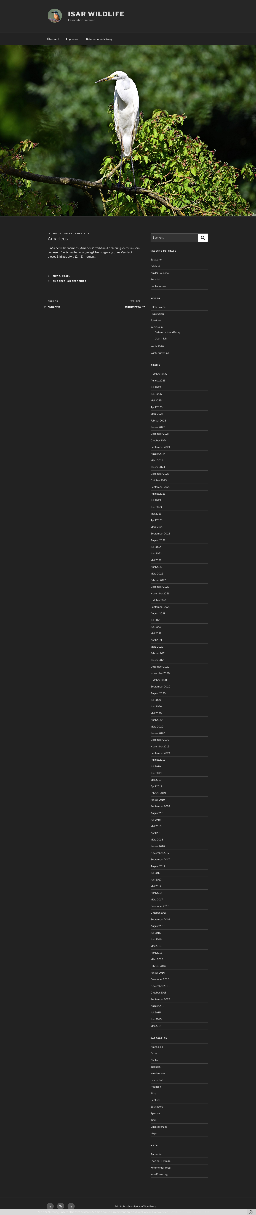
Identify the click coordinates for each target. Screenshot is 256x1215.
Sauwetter (156, 259)
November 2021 (160, 593)
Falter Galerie (158, 307)
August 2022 (158, 540)
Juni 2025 (156, 393)
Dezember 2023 (160, 473)
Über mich (53, 39)
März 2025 (157, 413)
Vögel (66, 276)
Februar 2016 (158, 966)
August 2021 (158, 613)
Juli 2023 (156, 500)
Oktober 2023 (159, 480)
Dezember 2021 (160, 586)
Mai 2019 (156, 779)
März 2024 (157, 460)
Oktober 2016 (159, 912)
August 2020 (158, 693)
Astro (154, 1053)
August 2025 (158, 380)
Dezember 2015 (160, 979)
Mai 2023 (156, 513)
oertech (83, 233)
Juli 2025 (156, 387)
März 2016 (157, 959)
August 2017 (158, 866)
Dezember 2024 (160, 433)
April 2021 (156, 639)
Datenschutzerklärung (99, 39)
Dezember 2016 (160, 906)
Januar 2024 (158, 466)
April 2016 (156, 952)
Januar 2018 (158, 846)
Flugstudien (157, 313)
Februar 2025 (158, 420)
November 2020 (160, 673)
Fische (154, 1060)
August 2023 (158, 493)
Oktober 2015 (159, 992)
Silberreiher (77, 281)
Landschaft (157, 1080)
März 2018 (157, 839)
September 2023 (160, 486)
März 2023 (157, 526)
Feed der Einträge (160, 1160)
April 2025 (156, 407)
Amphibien (157, 1046)
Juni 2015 (156, 1019)
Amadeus (59, 281)
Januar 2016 (158, 972)
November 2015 (160, 985)
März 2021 (157, 646)
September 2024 (160, 447)
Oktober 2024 (159, 440)
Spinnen (155, 1113)
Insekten (156, 1066)
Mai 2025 (156, 400)
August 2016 (158, 925)
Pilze (153, 1093)
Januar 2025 (158, 427)
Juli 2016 (156, 932)
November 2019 (160, 746)
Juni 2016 (156, 939)
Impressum (72, 39)
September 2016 (160, 919)
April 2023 (156, 520)
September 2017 (160, 859)
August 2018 (158, 813)
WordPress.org (159, 1174)
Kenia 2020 (157, 346)
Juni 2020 (156, 706)
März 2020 (157, 726)
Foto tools (156, 320)
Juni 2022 (156, 553)
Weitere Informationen (186, 1212)
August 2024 (158, 453)
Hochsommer (158, 286)
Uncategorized (159, 1126)
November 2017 (160, 852)
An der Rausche (160, 272)
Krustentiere (158, 1073)
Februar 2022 (158, 580)
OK (207, 1212)
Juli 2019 (156, 766)
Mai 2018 (156, 826)
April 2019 (156, 786)
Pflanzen (156, 1086)
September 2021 (160, 606)
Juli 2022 (156, 546)
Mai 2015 (156, 1025)
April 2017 (156, 892)
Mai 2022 (156, 560)
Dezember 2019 (160, 739)
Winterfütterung (160, 352)
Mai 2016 (156, 945)
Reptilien (155, 1099)
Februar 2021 (158, 653)
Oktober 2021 (158, 600)
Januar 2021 (158, 659)
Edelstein (156, 266)
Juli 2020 (156, 699)
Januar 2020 (158, 733)
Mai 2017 (156, 886)
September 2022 (160, 533)
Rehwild (155, 279)
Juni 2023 (156, 506)
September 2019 (160, 753)
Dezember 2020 (160, 666)
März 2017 (157, 899)
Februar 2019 (158, 792)
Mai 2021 (156, 633)
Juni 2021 (156, 626)
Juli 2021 (156, 619)
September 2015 (160, 999)
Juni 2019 (156, 772)
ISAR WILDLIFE (96, 14)
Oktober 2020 (159, 679)
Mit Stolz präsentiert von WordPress (135, 1206)
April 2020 (157, 719)
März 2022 (157, 573)
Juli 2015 (156, 1012)
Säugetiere (157, 1106)
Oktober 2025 (159, 373)
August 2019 (158, 759)
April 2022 (156, 566)
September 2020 (160, 686)
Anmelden (156, 1154)
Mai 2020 (156, 713)
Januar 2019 (158, 799)
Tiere (56, 276)
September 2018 (160, 806)
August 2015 (158, 1005)
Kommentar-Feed (160, 1167)
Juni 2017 (156, 879)
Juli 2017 (156, 872)
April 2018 (156, 832)
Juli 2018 (156, 819)
